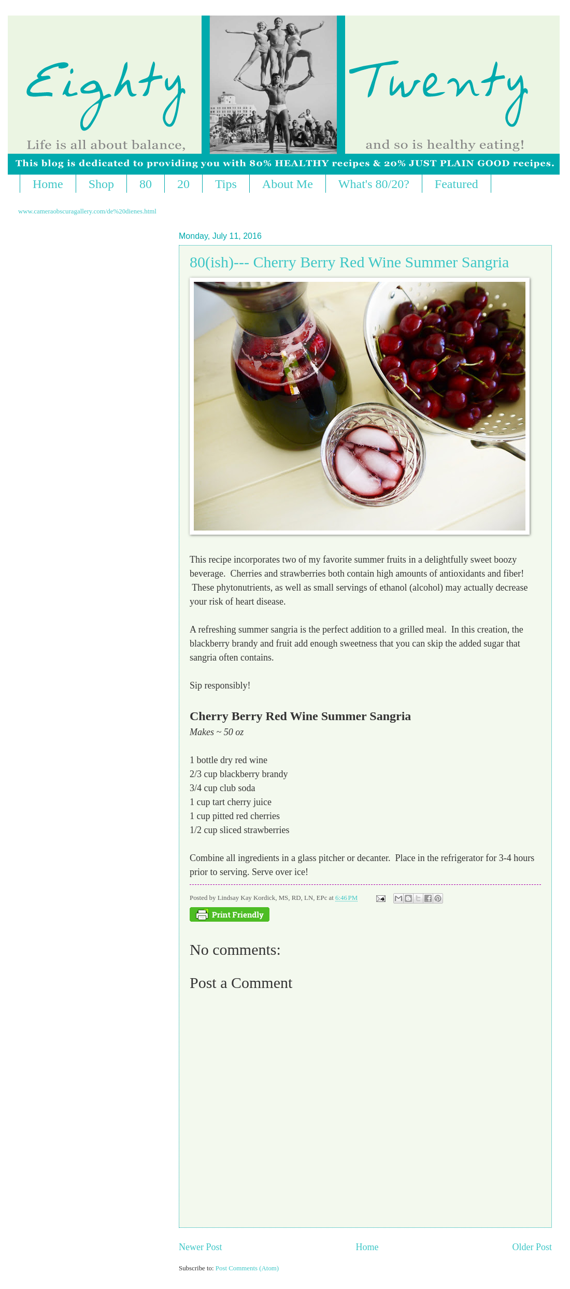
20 (183, 184)
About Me (287, 184)
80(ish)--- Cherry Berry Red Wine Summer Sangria (349, 261)
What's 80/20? (373, 184)
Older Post (532, 1247)
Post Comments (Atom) (247, 1268)
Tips (226, 184)
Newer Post (200, 1247)
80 (145, 184)
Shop (101, 184)
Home (48, 184)
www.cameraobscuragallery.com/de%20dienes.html (87, 211)
